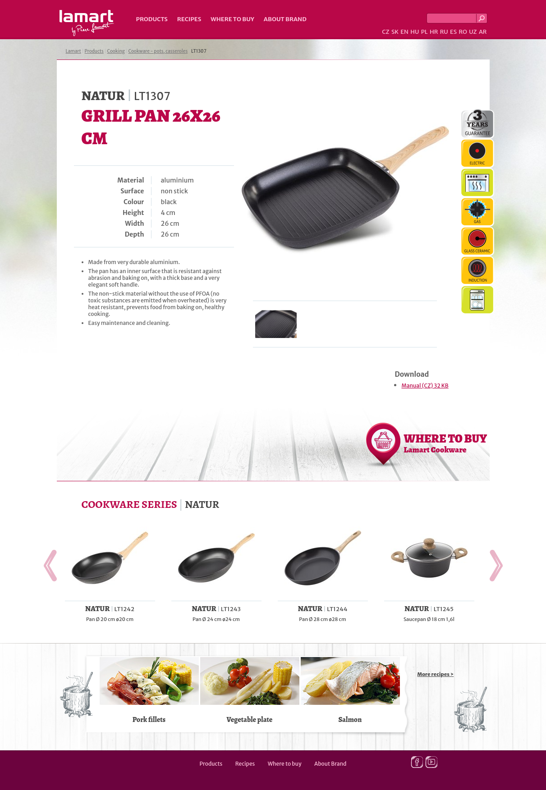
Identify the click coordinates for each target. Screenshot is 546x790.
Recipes (189, 19)
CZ (385, 32)
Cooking (116, 51)
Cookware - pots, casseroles (158, 51)
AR (483, 32)
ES (453, 32)
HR (434, 32)
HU (414, 32)
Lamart (87, 23)
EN (404, 32)
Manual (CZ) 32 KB (425, 385)
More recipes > (436, 674)
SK (395, 32)
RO (463, 32)
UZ (473, 32)
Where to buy (232, 19)
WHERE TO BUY (445, 443)
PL (424, 32)
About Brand (285, 19)
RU (444, 32)
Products (152, 19)
